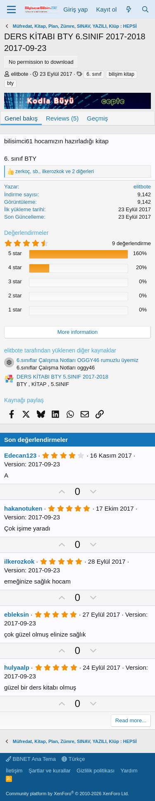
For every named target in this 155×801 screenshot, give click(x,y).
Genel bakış (21, 118)
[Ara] (145, 9)
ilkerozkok (19, 561)
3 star (15, 281)
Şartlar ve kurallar (50, 770)
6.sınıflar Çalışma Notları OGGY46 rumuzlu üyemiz (77, 360)
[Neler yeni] (129, 9)
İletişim (14, 770)
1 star (15, 309)
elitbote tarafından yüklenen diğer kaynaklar (60, 350)
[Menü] (11, 9)
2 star (15, 295)
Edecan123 (20, 455)
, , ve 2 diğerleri (54, 171)
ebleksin (16, 614)
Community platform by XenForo (67, 793)
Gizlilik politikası (95, 770)
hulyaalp (16, 667)
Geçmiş (97, 118)
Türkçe (73, 759)
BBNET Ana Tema (31, 759)
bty (10, 83)
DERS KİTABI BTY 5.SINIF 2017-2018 (62, 377)
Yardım (129, 770)
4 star (15, 267)
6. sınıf (93, 74)
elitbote (20, 74)
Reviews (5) (62, 118)
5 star (15, 253)
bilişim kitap (121, 74)
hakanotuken (23, 508)
